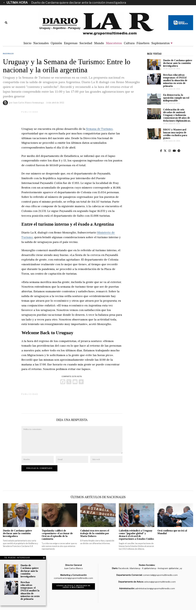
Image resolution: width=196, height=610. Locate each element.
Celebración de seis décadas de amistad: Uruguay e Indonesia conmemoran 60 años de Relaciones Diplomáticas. (177, 115)
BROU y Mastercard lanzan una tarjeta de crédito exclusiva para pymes (175, 133)
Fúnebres (143, 43)
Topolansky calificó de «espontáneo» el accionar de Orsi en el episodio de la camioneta (57, 534)
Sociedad (85, 43)
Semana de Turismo (99, 129)
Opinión (56, 43)
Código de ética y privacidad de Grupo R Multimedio (73, 586)
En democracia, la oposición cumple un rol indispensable (176, 97)
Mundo (99, 43)
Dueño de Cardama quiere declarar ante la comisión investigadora (78, 2)
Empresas (70, 43)
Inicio (27, 43)
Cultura (129, 43)
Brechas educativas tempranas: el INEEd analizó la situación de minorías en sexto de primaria (175, 80)
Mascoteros (114, 43)
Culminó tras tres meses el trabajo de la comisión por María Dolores (94, 533)
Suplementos (160, 43)
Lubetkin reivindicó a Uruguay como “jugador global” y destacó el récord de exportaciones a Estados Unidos (136, 534)
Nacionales (41, 43)
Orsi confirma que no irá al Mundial (172, 532)
